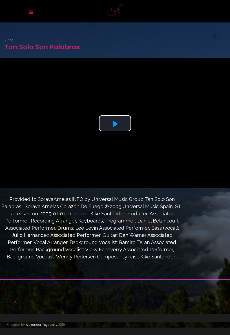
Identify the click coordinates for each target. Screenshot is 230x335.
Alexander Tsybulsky (41, 324)
